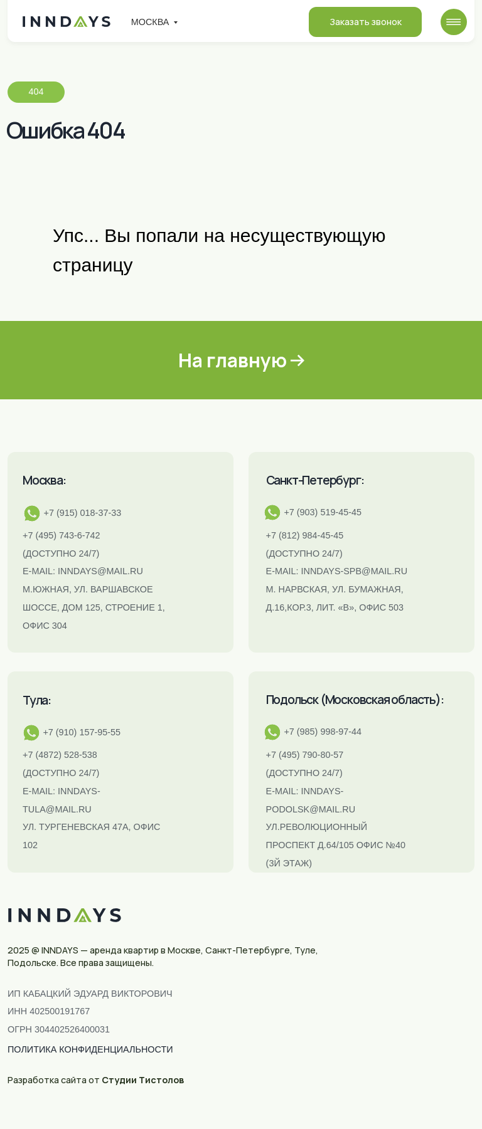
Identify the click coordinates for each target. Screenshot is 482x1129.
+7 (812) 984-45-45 (305, 535)
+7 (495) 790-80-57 (305, 755)
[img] (454, 22)
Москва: (44, 480)
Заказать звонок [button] (365, 22)
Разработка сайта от (96, 1080)
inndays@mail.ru (100, 571)
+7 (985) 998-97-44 (323, 732)
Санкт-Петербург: (315, 480)
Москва (150, 22)
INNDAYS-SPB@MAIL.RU (354, 571)
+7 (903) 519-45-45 (323, 512)
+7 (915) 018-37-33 (83, 513)
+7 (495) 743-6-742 (61, 535)
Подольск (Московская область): (355, 699)
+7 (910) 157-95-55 (81, 732)
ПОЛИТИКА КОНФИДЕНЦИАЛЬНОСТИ (90, 1049)
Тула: (37, 700)
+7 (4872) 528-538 (60, 755)
